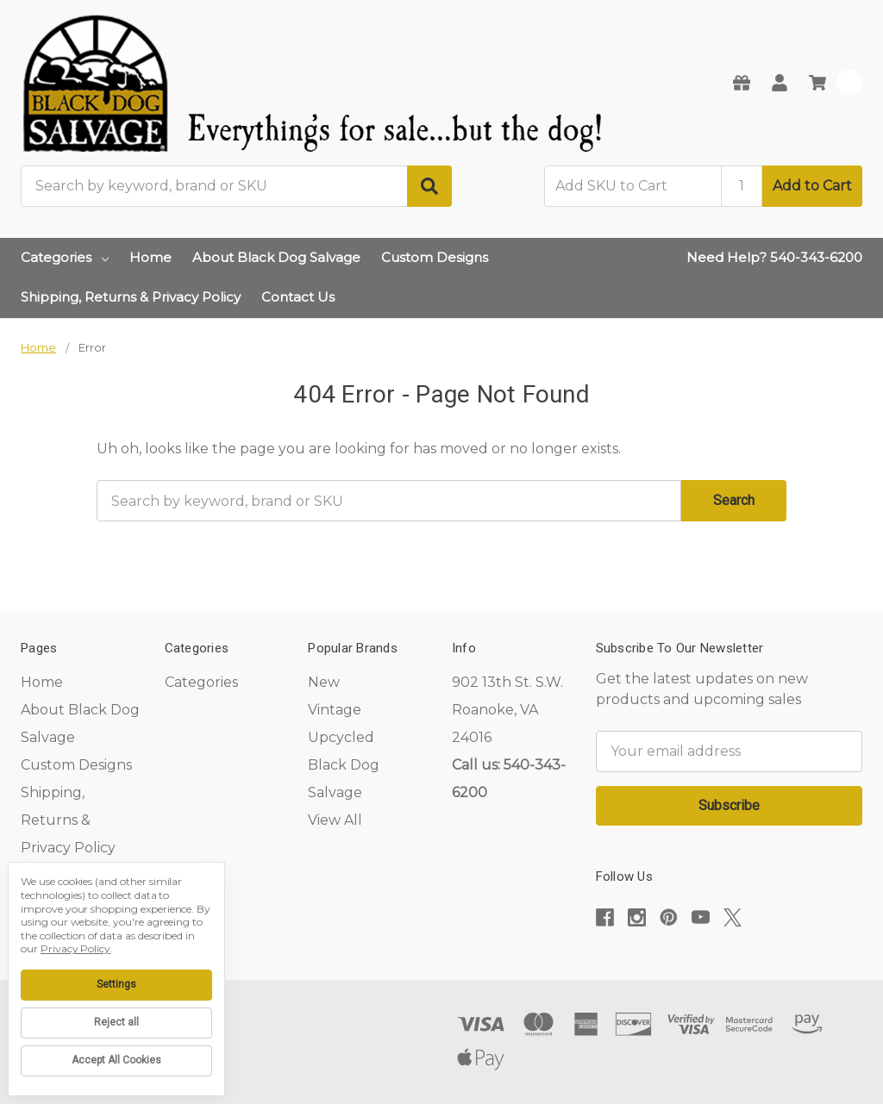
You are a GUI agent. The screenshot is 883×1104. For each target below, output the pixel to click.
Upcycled (341, 737)
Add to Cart (812, 186)
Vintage (334, 710)
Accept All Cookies (116, 1060)
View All (335, 820)
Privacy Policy (75, 948)
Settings (116, 984)
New (324, 682)
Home (150, 257)
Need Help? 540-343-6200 (774, 257)
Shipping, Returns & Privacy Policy (131, 297)
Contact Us (298, 297)
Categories (65, 257)
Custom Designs (434, 257)
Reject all (116, 1022)
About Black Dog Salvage (276, 257)
